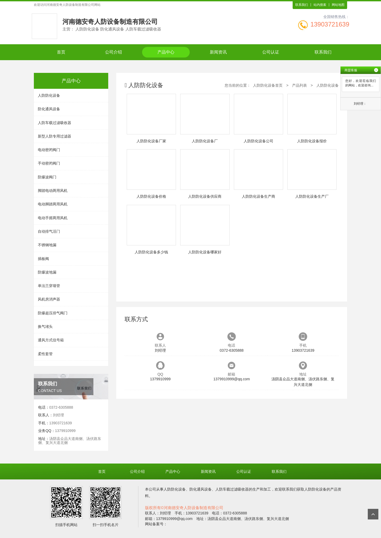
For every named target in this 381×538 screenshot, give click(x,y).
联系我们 (301, 4)
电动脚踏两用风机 (52, 204)
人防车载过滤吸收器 (54, 123)
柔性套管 (45, 354)
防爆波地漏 (47, 272)
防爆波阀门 (47, 177)
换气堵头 (45, 326)
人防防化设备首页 (268, 85)
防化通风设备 (49, 109)
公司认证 (270, 52)
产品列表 (299, 85)
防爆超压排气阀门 (52, 313)
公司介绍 (113, 52)
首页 (61, 52)
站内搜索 (320, 4)
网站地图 (338, 4)
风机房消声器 (49, 299)
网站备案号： (156, 524)
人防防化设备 (49, 95)
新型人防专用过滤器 (54, 136)
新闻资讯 (218, 52)
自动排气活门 (49, 231)
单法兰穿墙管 (49, 286)
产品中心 (165, 52)
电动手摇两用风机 (52, 218)
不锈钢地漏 (47, 245)
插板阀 (43, 259)
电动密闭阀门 (49, 150)
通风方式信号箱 (51, 340)
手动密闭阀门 (49, 163)
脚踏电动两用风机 (52, 190)
